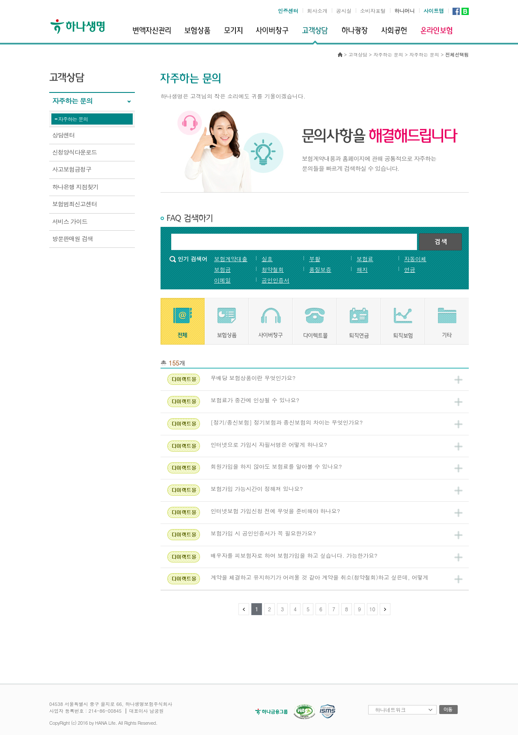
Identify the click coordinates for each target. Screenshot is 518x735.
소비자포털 (373, 10)
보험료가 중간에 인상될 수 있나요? (255, 400)
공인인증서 (275, 280)
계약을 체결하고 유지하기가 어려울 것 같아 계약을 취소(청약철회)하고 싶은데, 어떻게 (320, 577)
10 (372, 609)
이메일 (222, 280)
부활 (314, 259)
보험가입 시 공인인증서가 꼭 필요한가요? (263, 533)
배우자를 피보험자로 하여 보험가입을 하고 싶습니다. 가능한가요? (294, 555)
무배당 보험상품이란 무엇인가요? (253, 378)
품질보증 (320, 269)
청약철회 (273, 269)
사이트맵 (433, 10)
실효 (267, 259)
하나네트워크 (390, 709)
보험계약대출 (230, 259)
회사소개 (317, 10)
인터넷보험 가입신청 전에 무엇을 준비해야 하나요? (275, 511)
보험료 (365, 259)
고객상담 (357, 54)
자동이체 (415, 259)
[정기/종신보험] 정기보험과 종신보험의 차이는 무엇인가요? (287, 422)
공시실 (343, 10)
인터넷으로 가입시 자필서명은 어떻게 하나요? (269, 444)
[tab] (183, 321)
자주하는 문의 (73, 118)
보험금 (222, 269)
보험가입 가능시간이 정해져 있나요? (257, 489)
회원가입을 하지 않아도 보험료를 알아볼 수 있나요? (276, 466)
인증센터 (288, 10)
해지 (362, 269)
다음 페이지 (385, 609)
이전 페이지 (243, 609)
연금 (409, 269)
